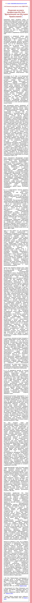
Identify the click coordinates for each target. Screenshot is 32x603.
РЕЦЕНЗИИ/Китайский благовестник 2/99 (19, 3)
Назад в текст (23, 585)
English (9, 3)
